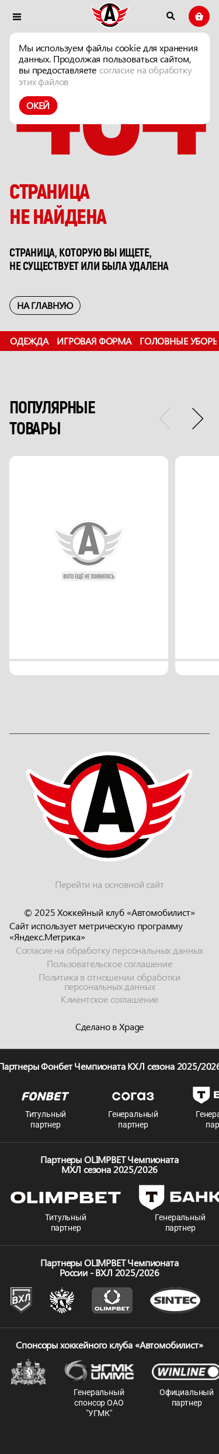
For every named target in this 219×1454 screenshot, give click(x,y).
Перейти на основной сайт (109, 884)
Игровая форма (94, 341)
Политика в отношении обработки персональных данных (109, 982)
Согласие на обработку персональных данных (109, 950)
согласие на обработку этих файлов (105, 75)
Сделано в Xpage (109, 1026)
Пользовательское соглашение (109, 963)
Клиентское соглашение (110, 999)
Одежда (29, 341)
